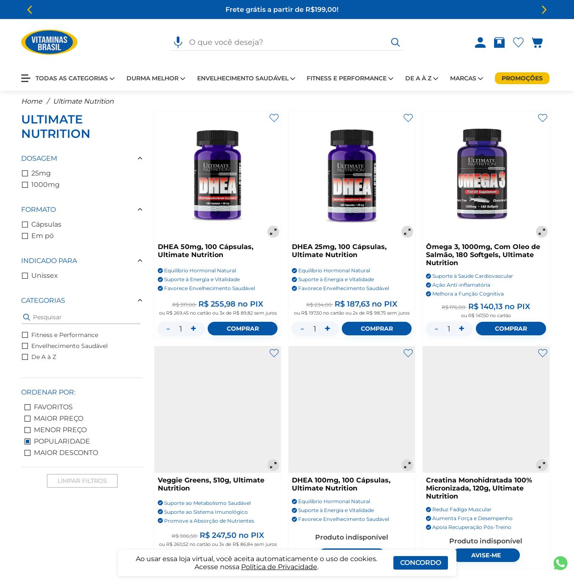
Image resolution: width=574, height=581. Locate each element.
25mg (36, 173)
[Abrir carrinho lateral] (542, 42)
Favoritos (49, 407)
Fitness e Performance (60, 335)
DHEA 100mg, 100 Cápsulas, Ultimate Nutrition (341, 484)
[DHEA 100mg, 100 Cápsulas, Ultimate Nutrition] (351, 409)
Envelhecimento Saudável (65, 346)
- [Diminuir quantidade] (168, 328)
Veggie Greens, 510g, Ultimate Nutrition (211, 484)
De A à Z (39, 357)
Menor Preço (56, 430)
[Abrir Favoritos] (518, 42)
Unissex (40, 275)
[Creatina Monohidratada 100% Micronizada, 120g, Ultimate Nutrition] (486, 409)
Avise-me (486, 555)
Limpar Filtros (82, 481)
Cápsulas (41, 224)
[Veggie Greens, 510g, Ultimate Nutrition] (217, 409)
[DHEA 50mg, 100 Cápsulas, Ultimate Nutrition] (217, 175)
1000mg (41, 185)
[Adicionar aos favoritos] (274, 118)
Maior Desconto (61, 453)
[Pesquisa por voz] (178, 42)
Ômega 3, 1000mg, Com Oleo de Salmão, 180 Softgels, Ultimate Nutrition (483, 255)
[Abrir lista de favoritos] (520, 42)
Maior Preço (54, 418)
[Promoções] (522, 78)
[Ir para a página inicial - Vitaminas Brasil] (49, 42)
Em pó (38, 236)
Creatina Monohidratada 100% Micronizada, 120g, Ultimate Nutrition (479, 488)
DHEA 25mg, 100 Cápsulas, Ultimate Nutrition (339, 251)
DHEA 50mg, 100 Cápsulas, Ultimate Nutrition (205, 251)
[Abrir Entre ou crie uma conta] (480, 42)
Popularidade (57, 441)
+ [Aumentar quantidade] (193, 328)
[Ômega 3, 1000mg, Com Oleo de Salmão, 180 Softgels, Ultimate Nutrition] (486, 175)
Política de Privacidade (279, 567)
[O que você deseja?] (395, 42)
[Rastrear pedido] (501, 42)
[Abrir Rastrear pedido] (499, 42)
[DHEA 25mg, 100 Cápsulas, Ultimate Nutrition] (351, 175)
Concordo (420, 563)
